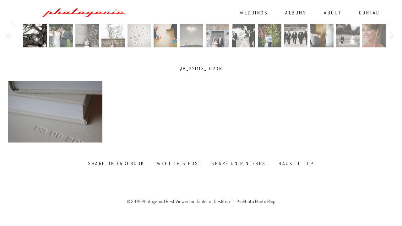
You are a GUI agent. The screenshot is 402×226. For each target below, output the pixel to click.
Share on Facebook (116, 163)
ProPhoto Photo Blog (255, 201)
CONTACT (371, 12)
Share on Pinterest (240, 163)
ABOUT (333, 12)
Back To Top (296, 163)
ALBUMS (296, 12)
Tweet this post (178, 163)
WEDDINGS (254, 12)
